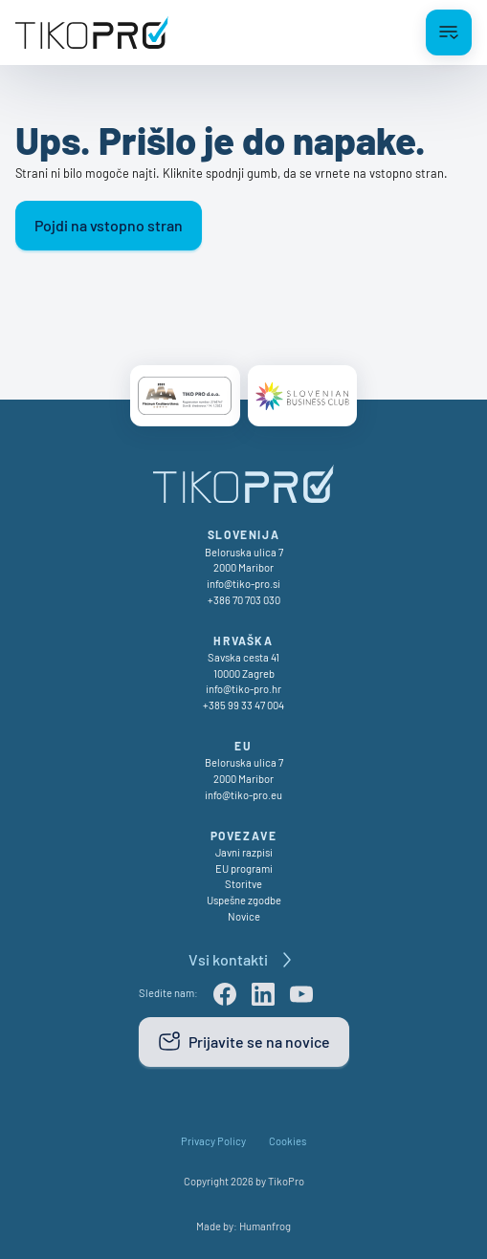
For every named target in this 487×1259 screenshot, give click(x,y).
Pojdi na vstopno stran (108, 225)
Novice (244, 916)
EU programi (244, 868)
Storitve (243, 884)
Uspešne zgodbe (244, 900)
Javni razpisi (244, 852)
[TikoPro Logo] (91, 32)
